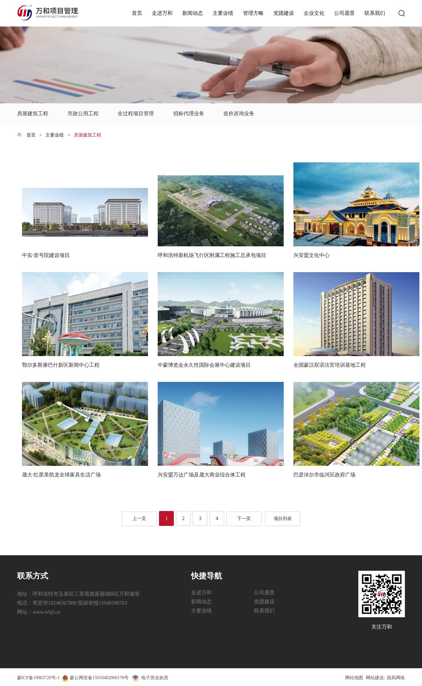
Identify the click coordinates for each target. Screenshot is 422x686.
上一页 (139, 518)
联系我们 (374, 13)
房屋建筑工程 (32, 113)
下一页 (244, 518)
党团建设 (283, 13)
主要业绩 (223, 13)
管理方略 (253, 13)
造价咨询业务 (238, 113)
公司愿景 (344, 13)
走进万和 (162, 13)
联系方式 (32, 576)
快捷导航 (206, 576)
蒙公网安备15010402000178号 (99, 677)
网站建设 (375, 677)
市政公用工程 (83, 113)
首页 (137, 13)
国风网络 (396, 677)
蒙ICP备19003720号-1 (38, 677)
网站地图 (354, 677)
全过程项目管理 (136, 113)
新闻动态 (192, 13)
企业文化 (314, 13)
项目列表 (283, 518)
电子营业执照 (149, 677)
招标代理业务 (188, 113)
